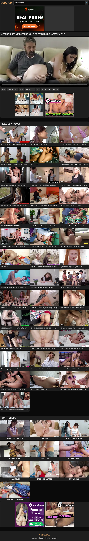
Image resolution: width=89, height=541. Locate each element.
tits (33, 89)
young (44, 89)
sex (16, 89)
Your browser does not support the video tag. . (44, 62)
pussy (21, 89)
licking (28, 89)
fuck (38, 89)
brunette (56, 89)
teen (3, 89)
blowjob (10, 89)
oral (49, 89)
